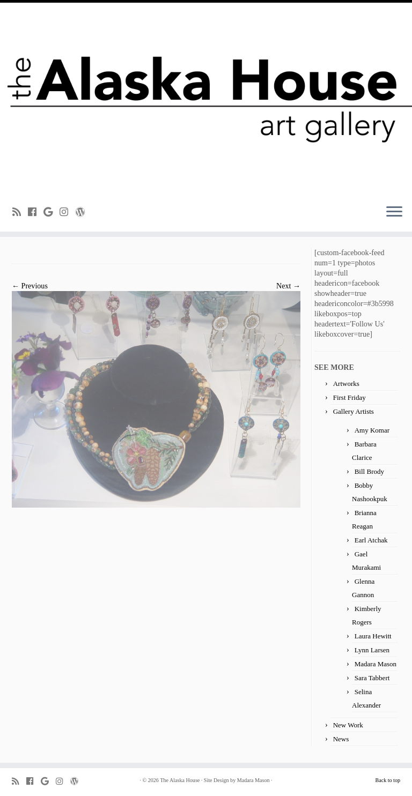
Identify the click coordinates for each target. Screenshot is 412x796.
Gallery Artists (353, 411)
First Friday (349, 397)
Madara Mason (375, 664)
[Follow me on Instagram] (67, 212)
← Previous (30, 285)
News (341, 739)
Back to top (388, 780)
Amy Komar (372, 430)
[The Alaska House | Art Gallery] (206, 99)
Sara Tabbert (372, 678)
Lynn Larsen (372, 650)
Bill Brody (369, 471)
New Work (348, 725)
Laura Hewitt (373, 636)
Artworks (346, 384)
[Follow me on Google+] (51, 212)
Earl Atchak (371, 540)
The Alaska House (180, 780)
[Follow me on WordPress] (83, 212)
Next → (288, 285)
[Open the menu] (394, 212)
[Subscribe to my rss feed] (20, 212)
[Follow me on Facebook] (35, 212)
